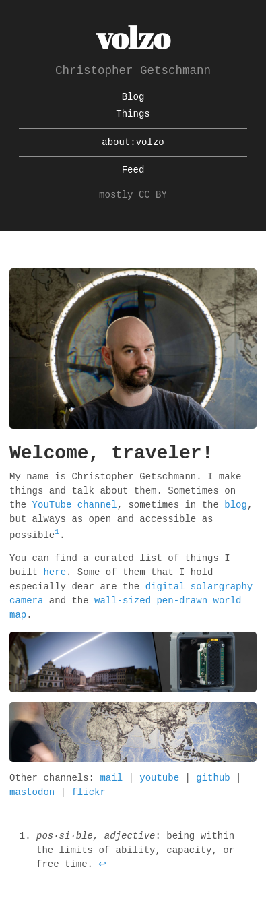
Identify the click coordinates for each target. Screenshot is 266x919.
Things (132, 114)
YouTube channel (74, 505)
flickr (88, 792)
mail (111, 778)
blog (235, 505)
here (54, 572)
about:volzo (133, 142)
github (213, 778)
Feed (133, 170)
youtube (159, 778)
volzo (133, 37)
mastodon (32, 792)
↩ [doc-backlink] (102, 864)
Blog (133, 97)
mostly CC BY (133, 195)
